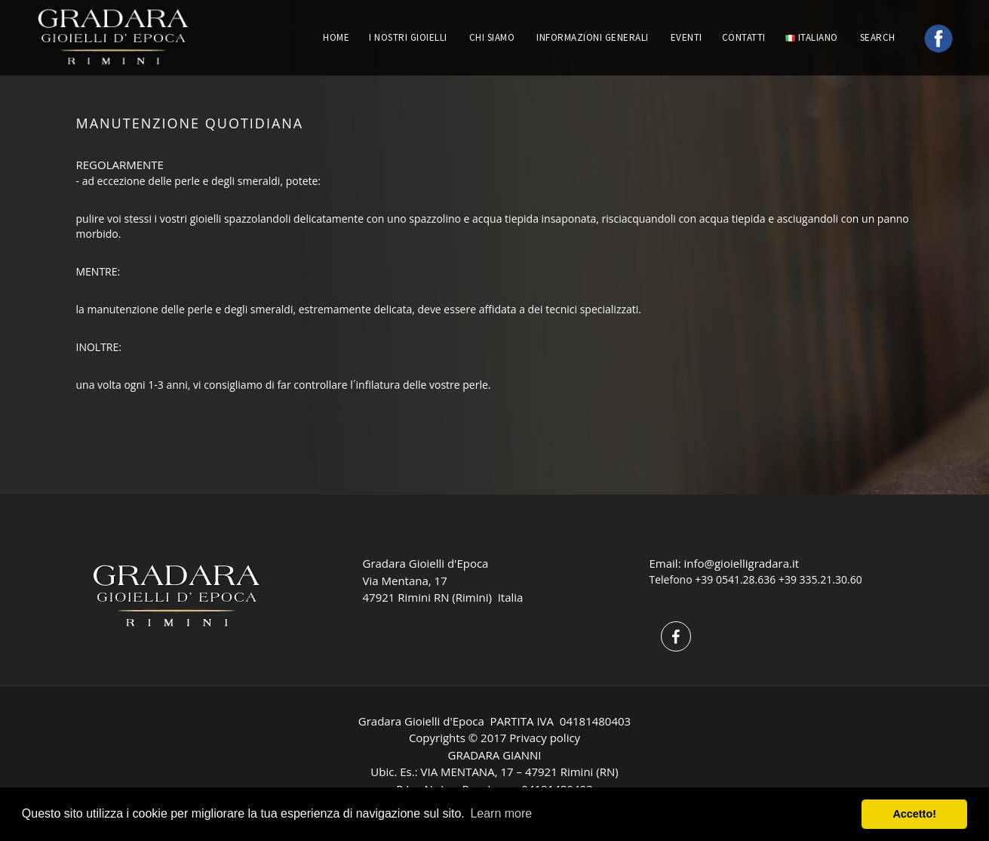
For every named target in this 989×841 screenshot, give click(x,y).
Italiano (811, 37)
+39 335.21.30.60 (820, 579)
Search (879, 37)
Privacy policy (544, 737)
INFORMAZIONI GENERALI (592, 37)
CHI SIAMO (492, 37)
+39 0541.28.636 (735, 579)
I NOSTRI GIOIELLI (408, 37)
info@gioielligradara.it (741, 563)
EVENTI (686, 37)
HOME (336, 37)
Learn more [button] (501, 813)
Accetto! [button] (914, 814)
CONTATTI (744, 37)
